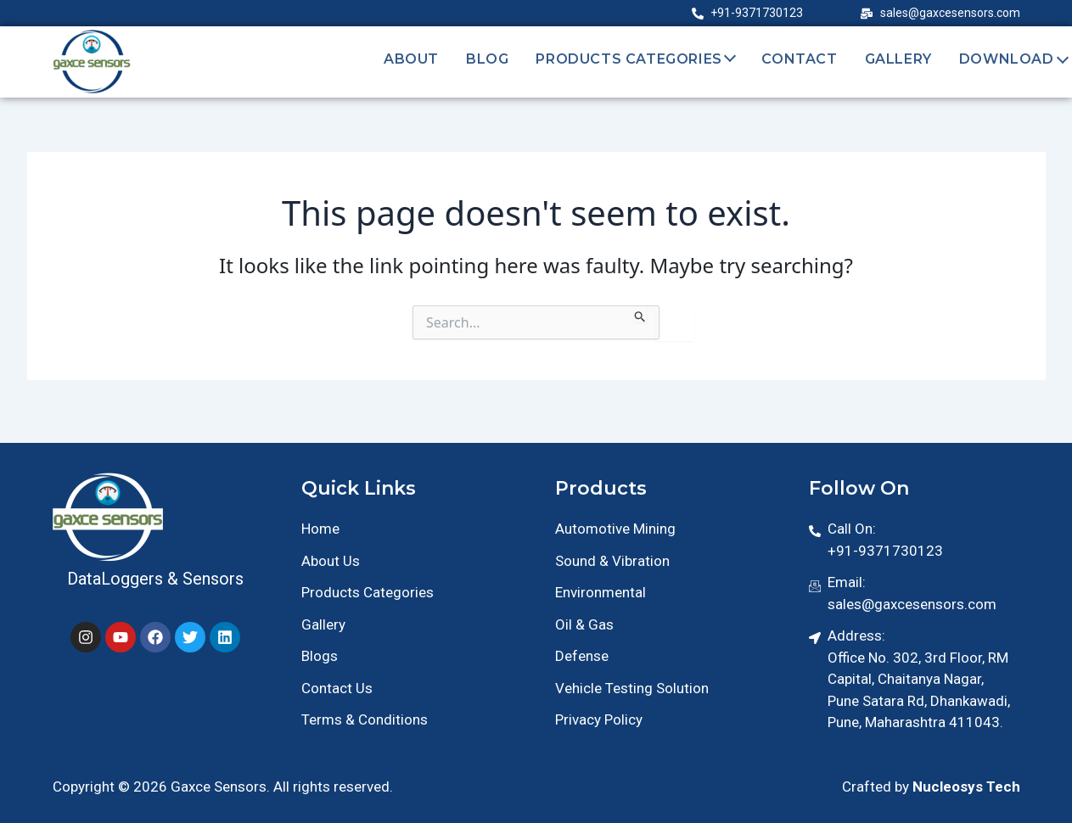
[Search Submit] (640, 313)
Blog (487, 59)
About (411, 59)
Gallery (898, 59)
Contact (799, 59)
